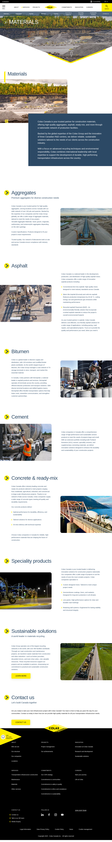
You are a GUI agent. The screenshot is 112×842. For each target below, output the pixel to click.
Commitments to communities (50, 781)
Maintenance (15, 781)
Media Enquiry (16, 823)
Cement (56, 13)
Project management (47, 748)
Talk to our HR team (17, 820)
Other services (16, 791)
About (16, 7)
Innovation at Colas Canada (84, 748)
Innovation (79, 7)
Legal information (25, 831)
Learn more (20, 678)
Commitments (67, 7)
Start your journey (81, 777)
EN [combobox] (106, 1)
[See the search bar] (107, 7)
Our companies (16, 758)
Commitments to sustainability (50, 796)
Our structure (15, 753)
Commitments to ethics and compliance (53, 791)
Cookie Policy (59, 831)
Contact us (20, 724)
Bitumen (43, 13)
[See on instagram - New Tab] (55, 816)
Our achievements (47, 753)
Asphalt (31, 13)
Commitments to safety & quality (51, 786)
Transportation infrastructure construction (24, 777)
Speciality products (81, 13)
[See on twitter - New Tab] (42, 816)
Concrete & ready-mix (68, 13)
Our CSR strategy (47, 777)
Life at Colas (79, 781)
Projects (36, 7)
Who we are (15, 748)
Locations (14, 763)
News (71, 831)
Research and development (84, 753)
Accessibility (95, 2)
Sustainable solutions (93, 13)
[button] (3, 7)
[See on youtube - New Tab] (62, 816)
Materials (6, 13)
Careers (89, 7)
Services (26, 7)
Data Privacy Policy (43, 831)
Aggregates (18, 13)
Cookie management (85, 831)
